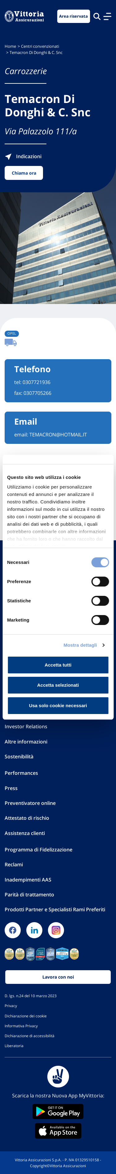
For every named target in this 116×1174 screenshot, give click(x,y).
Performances (21, 773)
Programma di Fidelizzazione (38, 849)
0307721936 (36, 382)
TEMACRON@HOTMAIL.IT (58, 434)
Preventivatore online (30, 803)
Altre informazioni (26, 741)
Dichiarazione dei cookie (26, 1015)
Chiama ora (24, 173)
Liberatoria (14, 1045)
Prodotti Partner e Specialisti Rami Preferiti (55, 909)
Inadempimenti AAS (28, 879)
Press (11, 788)
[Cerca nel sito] (97, 16)
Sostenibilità (19, 756)
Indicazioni (23, 156)
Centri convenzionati (40, 46)
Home (10, 46)
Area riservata (73, 16)
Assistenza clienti (25, 833)
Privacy (11, 1005)
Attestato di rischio (27, 818)
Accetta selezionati (58, 685)
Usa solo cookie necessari (58, 705)
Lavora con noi (58, 977)
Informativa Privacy (21, 1025)
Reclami (14, 864)
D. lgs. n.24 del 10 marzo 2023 (31, 995)
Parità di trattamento (29, 894)
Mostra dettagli (80, 645)
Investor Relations (26, 726)
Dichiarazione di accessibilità (29, 1035)
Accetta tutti (58, 664)
